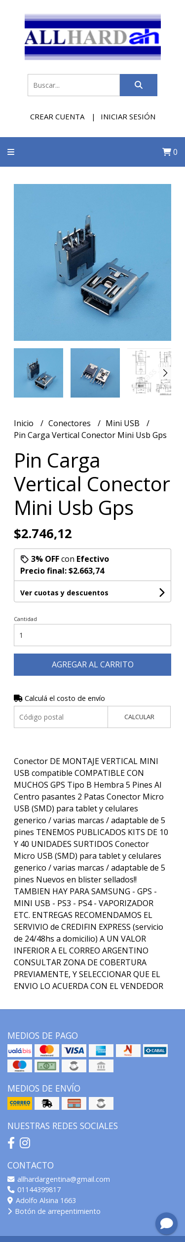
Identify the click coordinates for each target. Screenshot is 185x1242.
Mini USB (124, 423)
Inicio (25, 423)
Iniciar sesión (128, 116)
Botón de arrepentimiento (54, 1211)
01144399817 (34, 1189)
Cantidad (25, 618)
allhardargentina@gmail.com (58, 1179)
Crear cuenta (57, 116)
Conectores (70, 423)
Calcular (139, 716)
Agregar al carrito (93, 664)
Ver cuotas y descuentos (64, 592)
